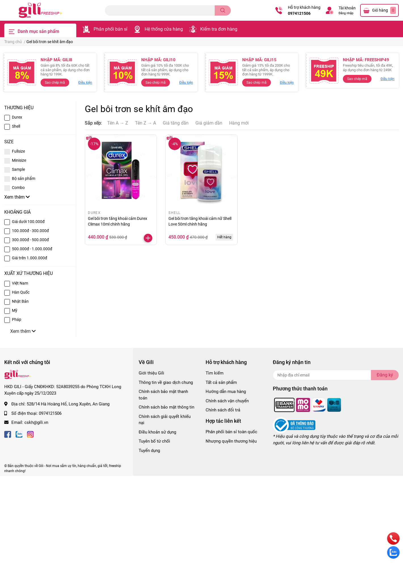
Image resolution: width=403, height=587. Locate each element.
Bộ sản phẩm (23, 178)
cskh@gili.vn (36, 422)
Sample (18, 169)
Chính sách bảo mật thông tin (166, 407)
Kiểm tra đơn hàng (218, 29)
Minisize (19, 160)
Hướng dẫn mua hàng (226, 391)
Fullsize (18, 151)
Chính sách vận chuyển (227, 400)
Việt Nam (20, 283)
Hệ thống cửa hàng (164, 29)
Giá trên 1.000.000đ (29, 258)
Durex (17, 117)
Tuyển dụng (149, 450)
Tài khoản (347, 8)
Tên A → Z (117, 123)
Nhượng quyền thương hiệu (231, 441)
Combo (18, 187)
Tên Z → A (145, 123)
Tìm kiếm (214, 373)
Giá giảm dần (208, 123)
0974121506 (299, 13)
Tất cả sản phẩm (221, 382)
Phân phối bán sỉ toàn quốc (231, 431)
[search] (223, 10)
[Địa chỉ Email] (336, 375)
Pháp (16, 319)
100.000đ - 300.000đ (30, 230)
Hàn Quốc (20, 292)
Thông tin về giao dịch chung (166, 382)
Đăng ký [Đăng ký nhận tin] (385, 375)
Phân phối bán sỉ (110, 29)
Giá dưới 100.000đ (28, 221)
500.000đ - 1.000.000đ (32, 249)
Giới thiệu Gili (151, 373)
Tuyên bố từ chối (154, 441)
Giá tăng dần (176, 123)
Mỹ (14, 310)
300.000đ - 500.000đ (30, 239)
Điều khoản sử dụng (157, 432)
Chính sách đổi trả (223, 410)
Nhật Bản (20, 301)
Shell (16, 126)
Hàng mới (239, 123)
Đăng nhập (346, 13)
